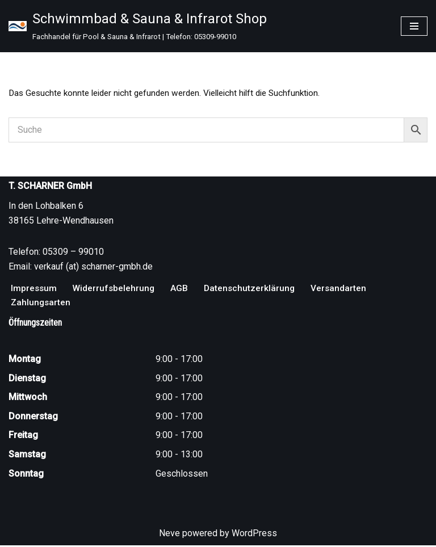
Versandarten (343, 289)
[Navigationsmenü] (414, 26)
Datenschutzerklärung (253, 289)
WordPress (254, 534)
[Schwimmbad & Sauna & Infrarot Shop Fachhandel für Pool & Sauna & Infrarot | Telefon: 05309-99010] (138, 26)
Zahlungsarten (41, 303)
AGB (182, 289)
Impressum (34, 289)
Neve (169, 534)
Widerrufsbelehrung (115, 289)
